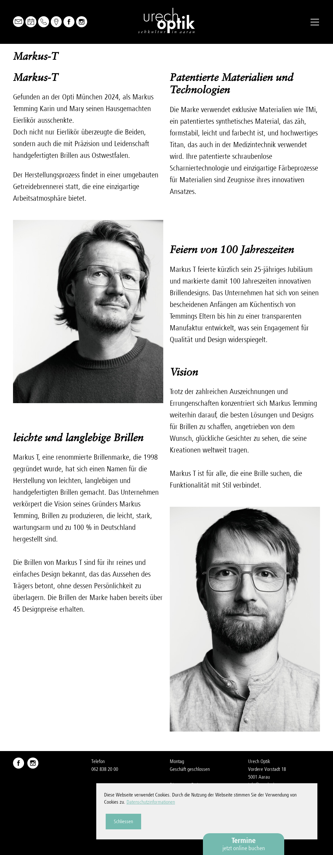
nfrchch (261, 785)
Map (56, 21)
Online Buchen (30, 21)
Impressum (258, 808)
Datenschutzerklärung (268, 816)
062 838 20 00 (104, 769)
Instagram (81, 21)
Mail (18, 21)
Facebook (68, 21)
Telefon (43, 21)
